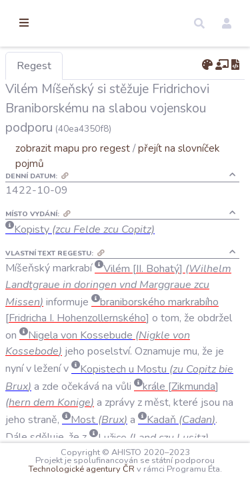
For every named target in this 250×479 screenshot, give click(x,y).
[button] (199, 23)
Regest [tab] (103, 66)
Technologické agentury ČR (181, 460)
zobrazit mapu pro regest (142, 167)
